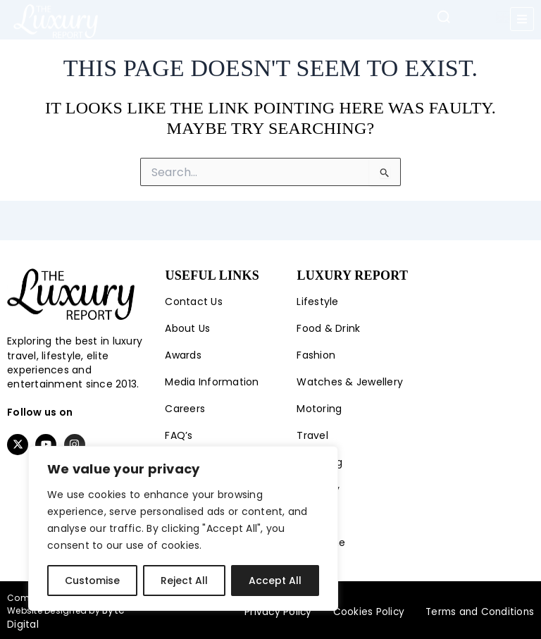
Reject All (184, 580)
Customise (92, 580)
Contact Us (194, 301)
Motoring (319, 409)
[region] (183, 528)
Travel (312, 435)
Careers (185, 409)
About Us (187, 328)
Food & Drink (328, 328)
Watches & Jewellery (350, 382)
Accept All (275, 580)
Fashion (316, 355)
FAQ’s (178, 435)
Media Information (212, 382)
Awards (183, 355)
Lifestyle (317, 301)
